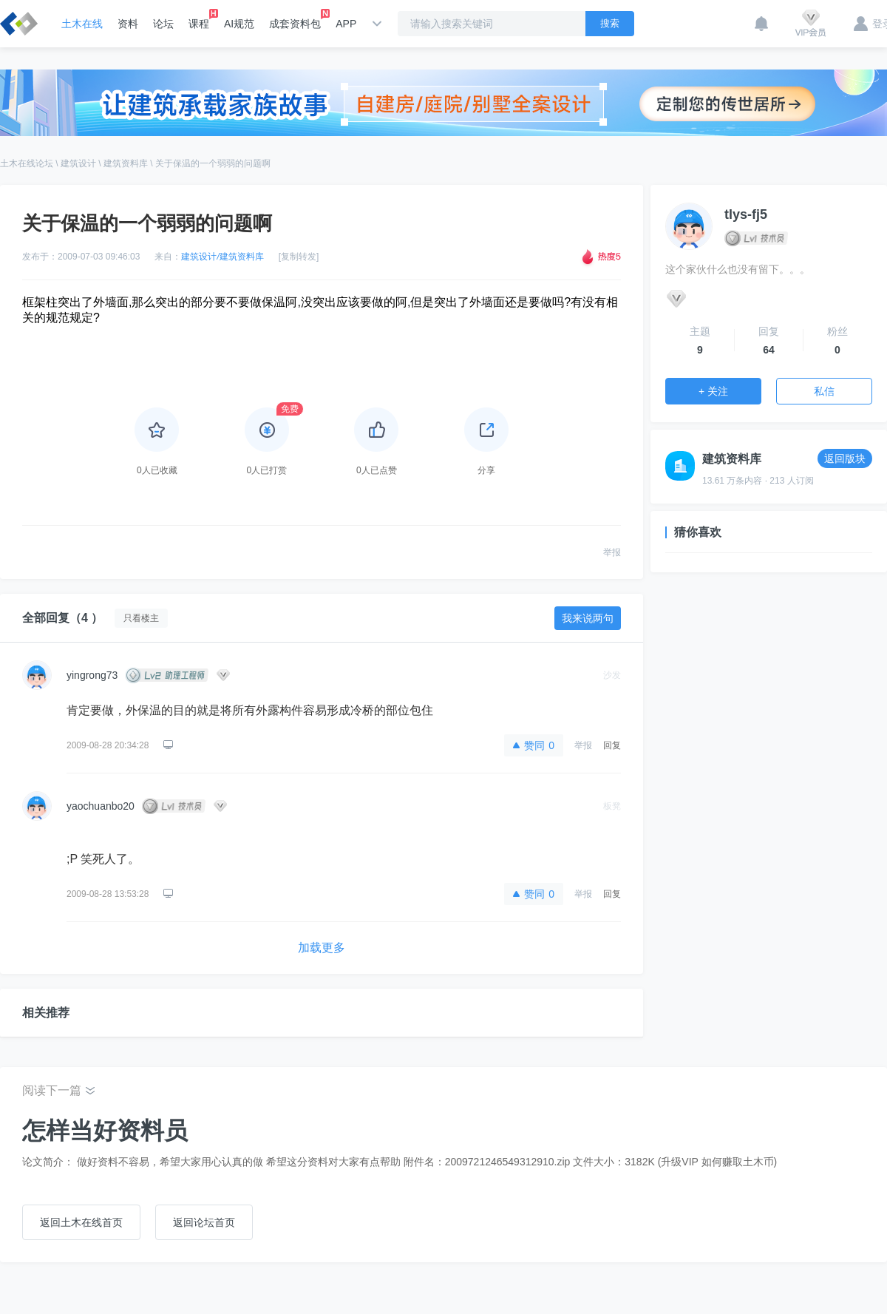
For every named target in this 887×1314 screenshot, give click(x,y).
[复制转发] (299, 256)
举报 (612, 552)
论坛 (163, 24)
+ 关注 (713, 391)
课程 (198, 19)
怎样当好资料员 (105, 1130)
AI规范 (239, 24)
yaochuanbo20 (101, 806)
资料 (128, 24)
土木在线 (82, 24)
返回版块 (845, 458)
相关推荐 (45, 1012)
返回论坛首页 (204, 1222)
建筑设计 (78, 163)
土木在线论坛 (26, 163)
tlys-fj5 (745, 214)
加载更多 (321, 947)
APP (346, 24)
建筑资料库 (125, 163)
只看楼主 (141, 618)
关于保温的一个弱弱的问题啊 (213, 163)
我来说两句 (588, 618)
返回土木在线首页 (81, 1222)
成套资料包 (295, 19)
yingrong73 (92, 675)
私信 (824, 391)
